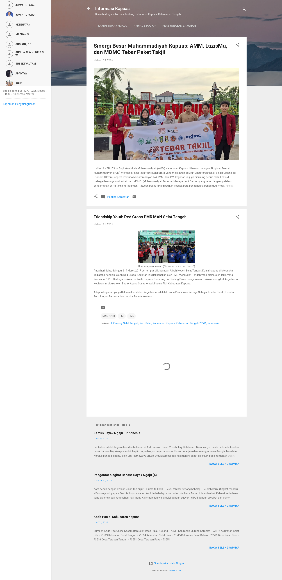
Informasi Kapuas (112, 8)
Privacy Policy (145, 25)
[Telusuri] (244, 9)
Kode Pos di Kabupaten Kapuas (116, 517)
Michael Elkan (175, 570)
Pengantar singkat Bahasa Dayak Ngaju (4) (125, 475)
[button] (237, 45)
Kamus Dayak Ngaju (112, 25)
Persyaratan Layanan (179, 25)
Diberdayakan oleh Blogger (167, 563)
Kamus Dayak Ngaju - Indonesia (117, 433)
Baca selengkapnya (224, 463)
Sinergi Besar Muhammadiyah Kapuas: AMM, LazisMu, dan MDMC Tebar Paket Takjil (160, 49)
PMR (131, 316)
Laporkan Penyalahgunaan (19, 104)
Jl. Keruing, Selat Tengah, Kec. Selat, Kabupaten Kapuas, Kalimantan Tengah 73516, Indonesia (164, 323)
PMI (122, 316)
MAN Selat (109, 316)
